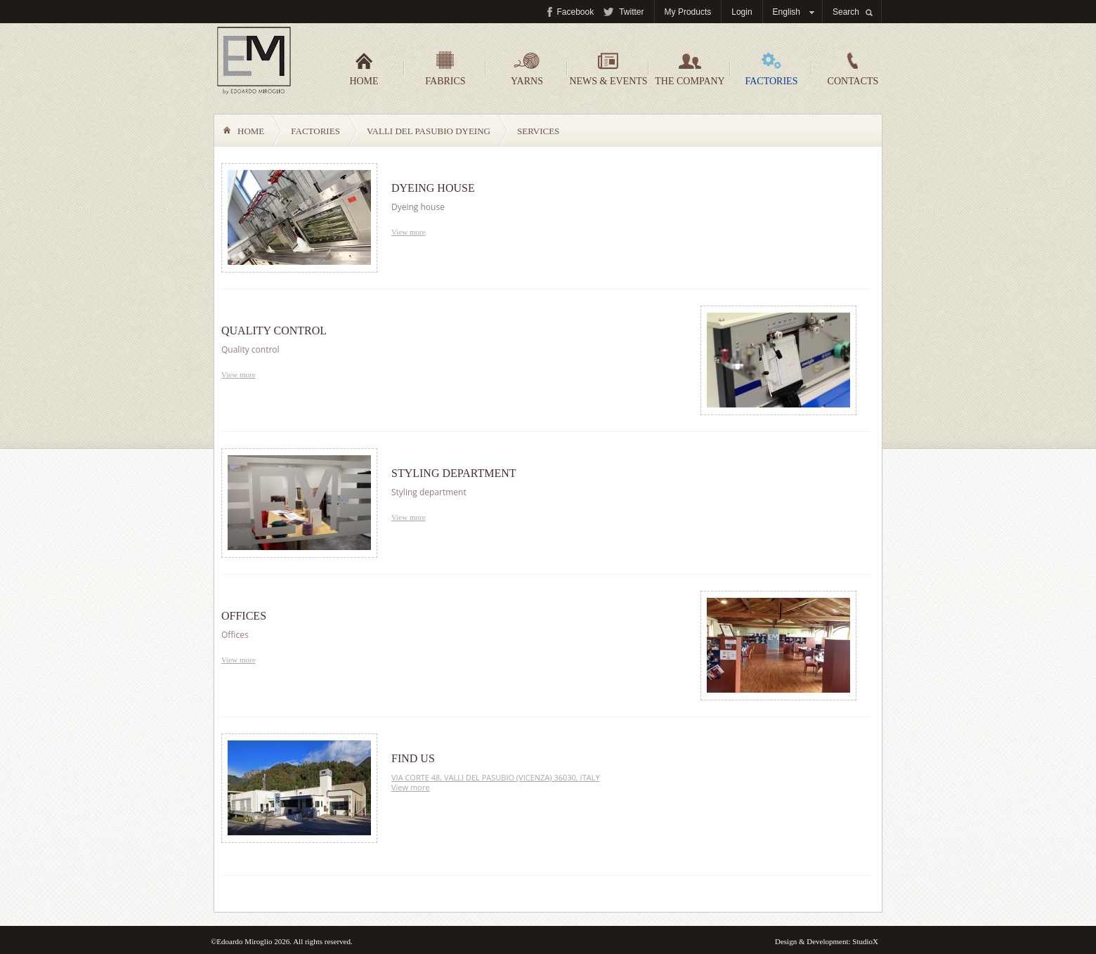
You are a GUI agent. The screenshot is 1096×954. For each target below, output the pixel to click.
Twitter (631, 12)
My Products (688, 12)
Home (363, 68)
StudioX (865, 941)
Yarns (527, 68)
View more (408, 232)
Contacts (853, 68)
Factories (771, 68)
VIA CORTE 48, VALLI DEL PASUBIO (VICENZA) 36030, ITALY (495, 777)
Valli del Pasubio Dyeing (428, 131)
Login (741, 12)
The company (689, 68)
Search (846, 12)
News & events (608, 68)
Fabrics (445, 68)
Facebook (575, 12)
